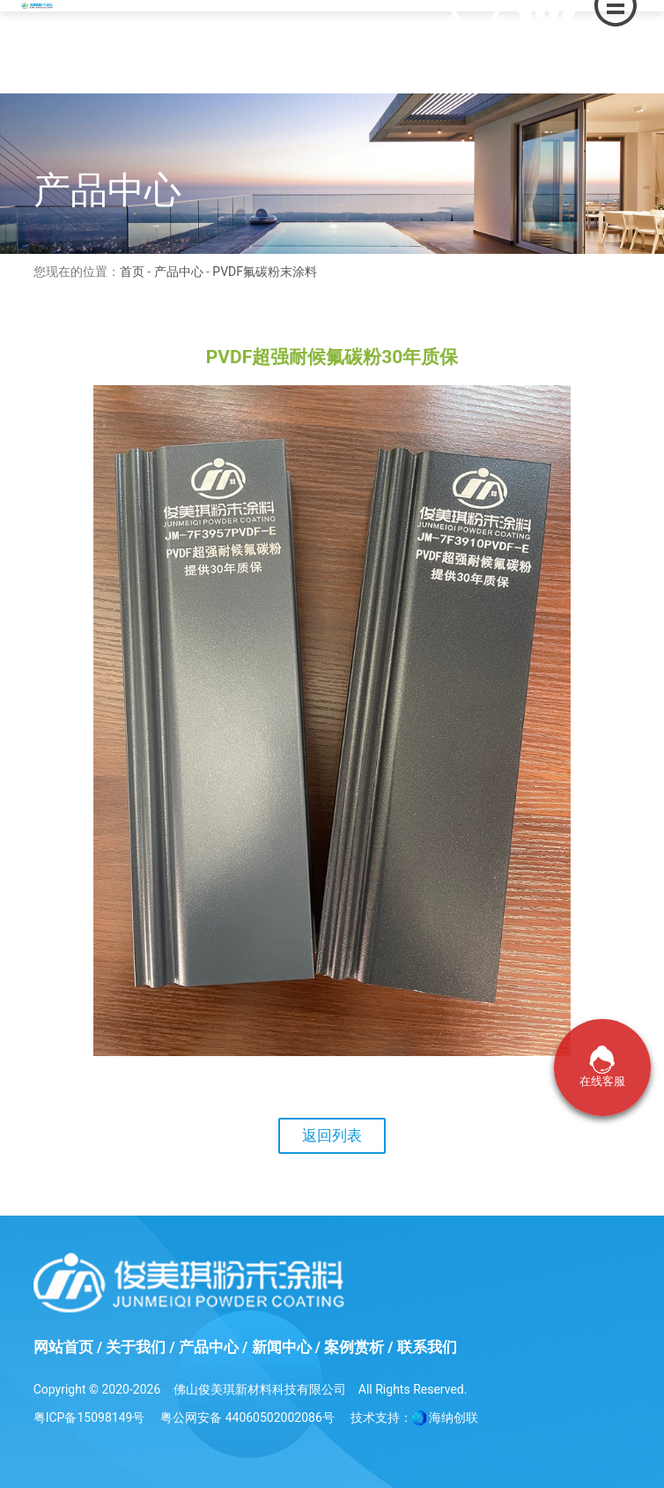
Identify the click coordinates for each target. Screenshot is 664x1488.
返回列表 (332, 1135)
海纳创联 (453, 1417)
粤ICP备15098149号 (89, 1417)
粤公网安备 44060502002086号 (247, 1417)
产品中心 (178, 271)
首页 (132, 271)
